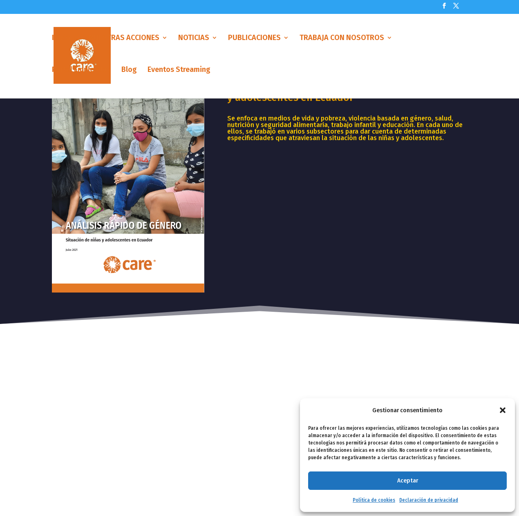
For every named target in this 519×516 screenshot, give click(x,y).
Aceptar (407, 480)
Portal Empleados (81, 74)
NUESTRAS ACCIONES (124, 42)
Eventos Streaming (179, 74)
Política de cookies (374, 500)
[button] (503, 410)
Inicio (61, 42)
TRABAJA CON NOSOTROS (342, 42)
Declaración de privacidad (428, 500)
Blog (129, 74)
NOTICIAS (193, 42)
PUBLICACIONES (254, 42)
